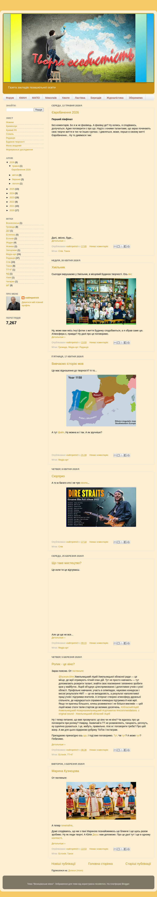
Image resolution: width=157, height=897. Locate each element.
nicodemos (100, 884)
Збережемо (136, 97)
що (85, 735)
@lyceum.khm (66, 676)
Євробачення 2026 (65, 112)
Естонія (62, 754)
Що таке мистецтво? (66, 563)
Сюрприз (58, 476)
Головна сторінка (100, 863)
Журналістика (115, 97)
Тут (115, 735)
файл (61, 432)
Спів (60, 251)
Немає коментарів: (99, 246)
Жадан (9, 242)
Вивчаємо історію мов (67, 363)
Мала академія (13, 145)
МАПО (36, 97)
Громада (62, 347)
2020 (12, 210)
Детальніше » (58, 241)
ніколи (83, 482)
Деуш (95, 834)
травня (16, 166)
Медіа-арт (73, 347)
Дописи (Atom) (75, 870)
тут (123, 735)
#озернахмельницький (89, 710)
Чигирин (10, 281)
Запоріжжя (11, 250)
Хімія (8, 277)
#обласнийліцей (130, 707)
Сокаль (10, 134)
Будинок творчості (15, 142)
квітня (15, 175)
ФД (7, 274)
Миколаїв (51, 97)
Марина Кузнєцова (65, 771)
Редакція (84, 347)
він (129, 274)
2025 (12, 189)
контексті (57, 838)
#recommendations (126, 710)
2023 (12, 197)
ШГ (7, 285)
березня (16, 179)
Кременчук (11, 126)
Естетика (10, 235)
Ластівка (80, 97)
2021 (12, 206)
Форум (10, 97)
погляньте (77, 671)
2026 (12, 162)
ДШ (8, 231)
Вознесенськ (12, 223)
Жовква (10, 246)
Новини (10, 122)
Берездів (96, 97)
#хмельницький (67, 710)
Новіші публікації (63, 863)
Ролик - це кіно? (63, 664)
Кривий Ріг (11, 130)
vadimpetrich (32, 298)
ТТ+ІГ (70, 754)
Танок (67, 251)
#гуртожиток (109, 710)
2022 (12, 202)
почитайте (66, 825)
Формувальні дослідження (19, 149)
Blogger (125, 884)
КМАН (23, 97)
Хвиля (65, 97)
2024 (12, 193)
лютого (16, 183)
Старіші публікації (138, 863)
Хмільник (58, 267)
